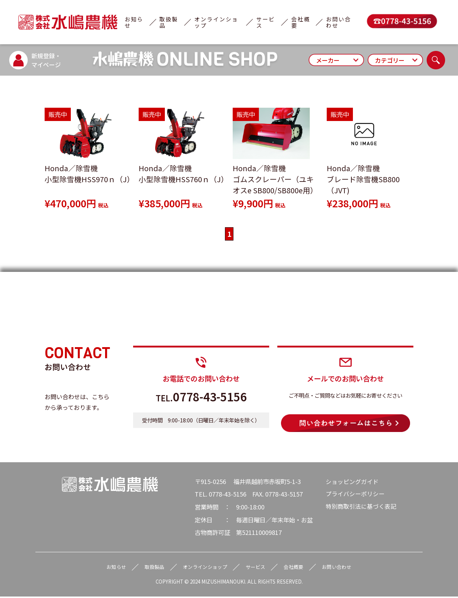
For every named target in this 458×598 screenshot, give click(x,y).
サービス (265, 22)
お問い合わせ (338, 22)
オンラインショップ (216, 22)
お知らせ (134, 22)
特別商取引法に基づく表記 (361, 507)
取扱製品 (168, 22)
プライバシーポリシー (355, 494)
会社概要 (300, 22)
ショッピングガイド (352, 481)
